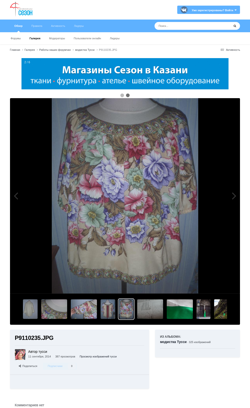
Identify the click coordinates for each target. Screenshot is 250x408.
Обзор (18, 28)
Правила (36, 25)
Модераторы (57, 38)
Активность (58, 25)
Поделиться (28, 366)
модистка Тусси (173, 342)
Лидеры (115, 38)
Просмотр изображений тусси (98, 356)
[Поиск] (183, 26)
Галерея (35, 38)
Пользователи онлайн (87, 38)
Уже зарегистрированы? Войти (214, 10)
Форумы (16, 38)
